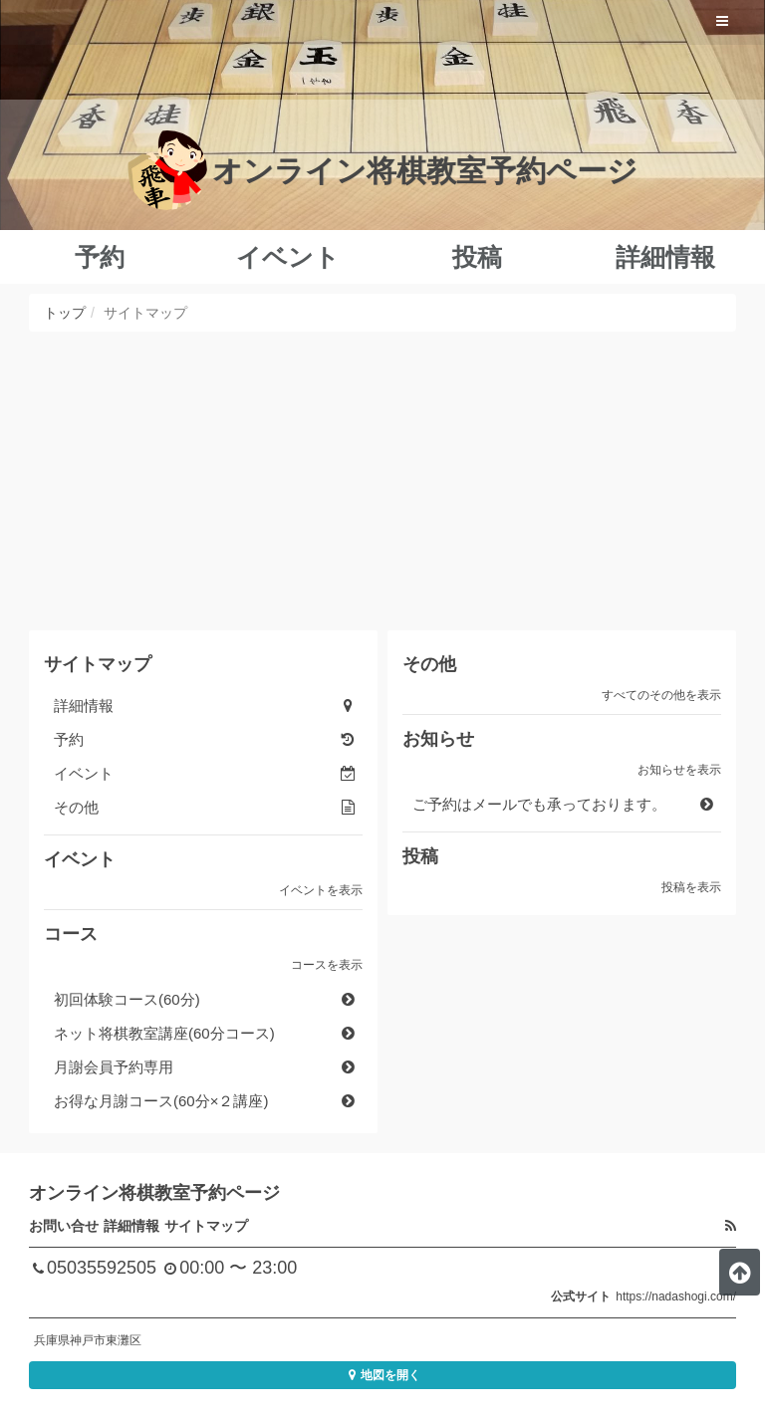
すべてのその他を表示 (661, 695)
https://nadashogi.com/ (676, 1296)
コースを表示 (327, 965)
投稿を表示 (691, 887)
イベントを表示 (321, 890)
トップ (65, 313)
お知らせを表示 (679, 770)
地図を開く (382, 1375)
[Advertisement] (382, 481)
